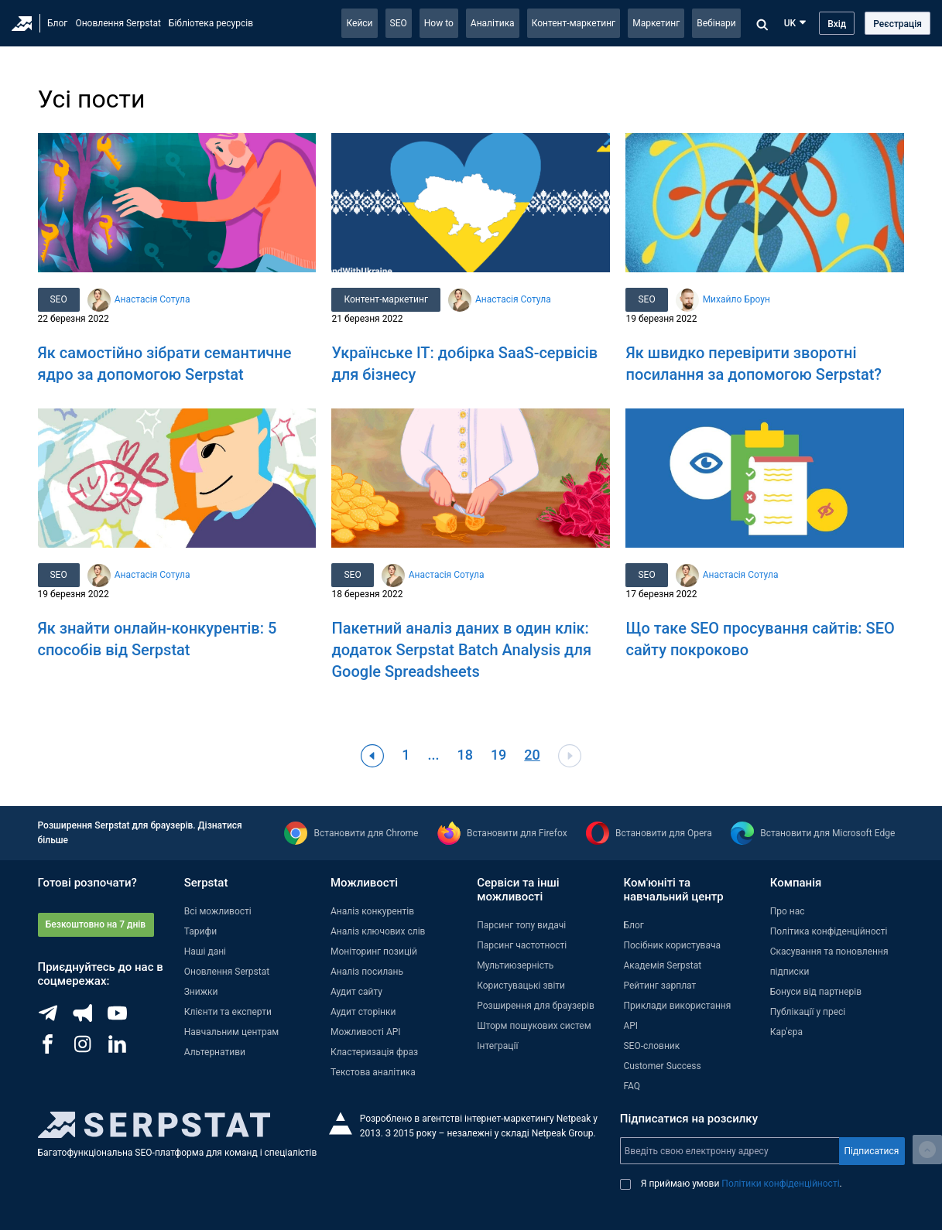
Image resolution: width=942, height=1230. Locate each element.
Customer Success (662, 1066)
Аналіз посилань (367, 971)
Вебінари (716, 23)
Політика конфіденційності (829, 931)
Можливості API (366, 1032)
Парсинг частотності (522, 945)
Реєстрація (897, 24)
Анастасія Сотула (152, 299)
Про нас (787, 911)
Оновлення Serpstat (117, 23)
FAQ (631, 1086)
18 (464, 755)
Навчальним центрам (231, 1032)
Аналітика (493, 23)
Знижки (201, 991)
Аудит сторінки (363, 1011)
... (433, 755)
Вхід (836, 24)
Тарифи (200, 931)
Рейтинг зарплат (659, 985)
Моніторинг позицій (374, 951)
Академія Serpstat (662, 965)
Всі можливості (218, 911)
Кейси (359, 23)
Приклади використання (677, 1005)
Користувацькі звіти (521, 985)
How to (439, 23)
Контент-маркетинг (574, 23)
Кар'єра (786, 1032)
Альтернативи (214, 1052)
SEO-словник (651, 1045)
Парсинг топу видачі (521, 925)
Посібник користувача (672, 945)
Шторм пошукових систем (534, 1025)
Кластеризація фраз (374, 1052)
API (630, 1025)
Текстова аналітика (373, 1072)
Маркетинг (656, 23)
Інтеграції (497, 1045)
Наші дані (205, 951)
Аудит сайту (356, 991)
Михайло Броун (736, 299)
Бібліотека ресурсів (211, 23)
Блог (57, 23)
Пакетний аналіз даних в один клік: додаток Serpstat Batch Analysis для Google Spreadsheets (461, 650)
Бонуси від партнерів (816, 991)
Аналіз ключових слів (378, 931)
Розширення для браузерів (535, 1005)
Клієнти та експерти (228, 1011)
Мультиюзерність (515, 965)
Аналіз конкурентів (372, 911)
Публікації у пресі (808, 1011)
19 (498, 755)
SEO (398, 23)
